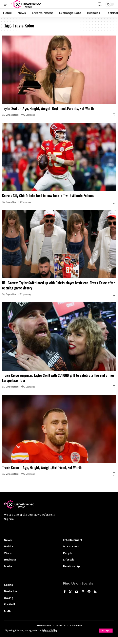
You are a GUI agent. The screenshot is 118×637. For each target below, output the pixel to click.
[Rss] (95, 592)
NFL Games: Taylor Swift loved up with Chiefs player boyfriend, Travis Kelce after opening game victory (58, 285)
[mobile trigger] (7, 4)
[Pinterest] (89, 592)
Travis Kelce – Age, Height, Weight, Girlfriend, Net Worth (42, 467)
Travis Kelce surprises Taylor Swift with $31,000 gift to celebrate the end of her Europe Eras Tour (58, 378)
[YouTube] (76, 592)
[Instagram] (83, 592)
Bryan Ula (11, 202)
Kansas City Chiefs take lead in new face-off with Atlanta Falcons (48, 195)
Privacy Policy (49, 630)
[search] (100, 4)
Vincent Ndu (12, 114)
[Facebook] (64, 592)
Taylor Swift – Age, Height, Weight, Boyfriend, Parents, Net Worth (48, 108)
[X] (70, 592)
